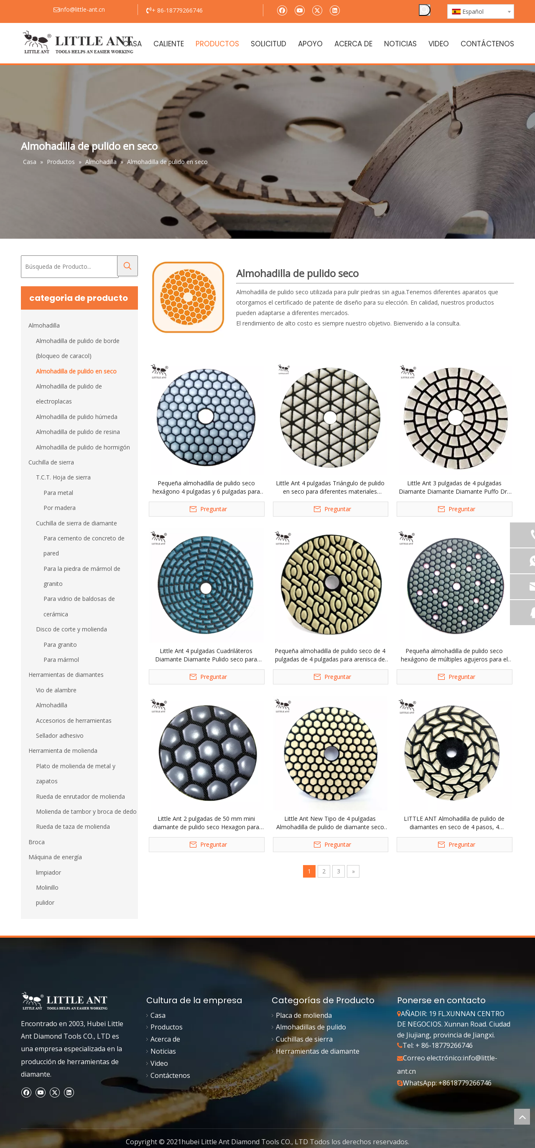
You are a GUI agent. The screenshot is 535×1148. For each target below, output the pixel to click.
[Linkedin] (334, 9)
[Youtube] (299, 9)
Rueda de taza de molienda (73, 826)
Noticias (163, 1051)
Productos (166, 1027)
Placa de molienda (304, 1015)
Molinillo (47, 887)
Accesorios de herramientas (74, 720)
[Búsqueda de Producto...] (70, 266)
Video (159, 1063)
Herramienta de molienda (62, 750)
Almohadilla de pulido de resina (78, 432)
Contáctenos (170, 1075)
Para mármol (61, 660)
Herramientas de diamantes (66, 675)
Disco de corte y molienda (71, 629)
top (522, 1117)
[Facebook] (282, 9)
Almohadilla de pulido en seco (76, 371)
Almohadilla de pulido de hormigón (83, 447)
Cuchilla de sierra (51, 462)
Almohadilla (44, 325)
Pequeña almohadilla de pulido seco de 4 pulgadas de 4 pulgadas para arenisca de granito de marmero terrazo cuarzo (330, 655)
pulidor (45, 902)
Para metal (58, 493)
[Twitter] (317, 9)
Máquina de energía (55, 857)
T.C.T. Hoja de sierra (63, 477)
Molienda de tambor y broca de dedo (86, 811)
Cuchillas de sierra (304, 1039)
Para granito (60, 644)
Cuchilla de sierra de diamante (76, 523)
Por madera (59, 508)
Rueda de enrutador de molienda (80, 796)
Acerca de (165, 1039)
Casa (158, 1015)
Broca (36, 842)
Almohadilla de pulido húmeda (76, 417)
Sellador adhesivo (60, 735)
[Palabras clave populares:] (425, 10)
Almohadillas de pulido (311, 1027)
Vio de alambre (56, 690)
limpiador (48, 872)
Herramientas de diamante (317, 1051)
